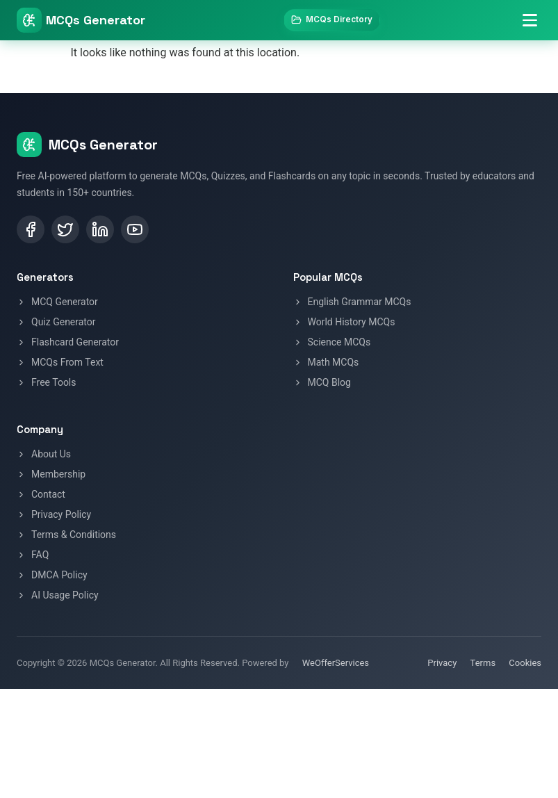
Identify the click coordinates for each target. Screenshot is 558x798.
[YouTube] (135, 229)
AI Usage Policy (58, 595)
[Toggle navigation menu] (527, 22)
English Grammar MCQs (352, 301)
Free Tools (46, 382)
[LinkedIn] (100, 229)
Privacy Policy (54, 514)
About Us (44, 453)
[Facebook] (30, 229)
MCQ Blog (322, 382)
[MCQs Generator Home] (81, 22)
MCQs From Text (60, 362)
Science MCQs (332, 342)
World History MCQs (344, 321)
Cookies (525, 663)
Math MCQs (326, 362)
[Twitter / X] (65, 229)
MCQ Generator (57, 301)
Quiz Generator (56, 321)
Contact (41, 494)
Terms (483, 663)
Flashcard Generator (68, 342)
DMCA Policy (52, 574)
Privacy (442, 663)
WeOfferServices (335, 663)
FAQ (33, 554)
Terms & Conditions (66, 534)
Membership (51, 474)
